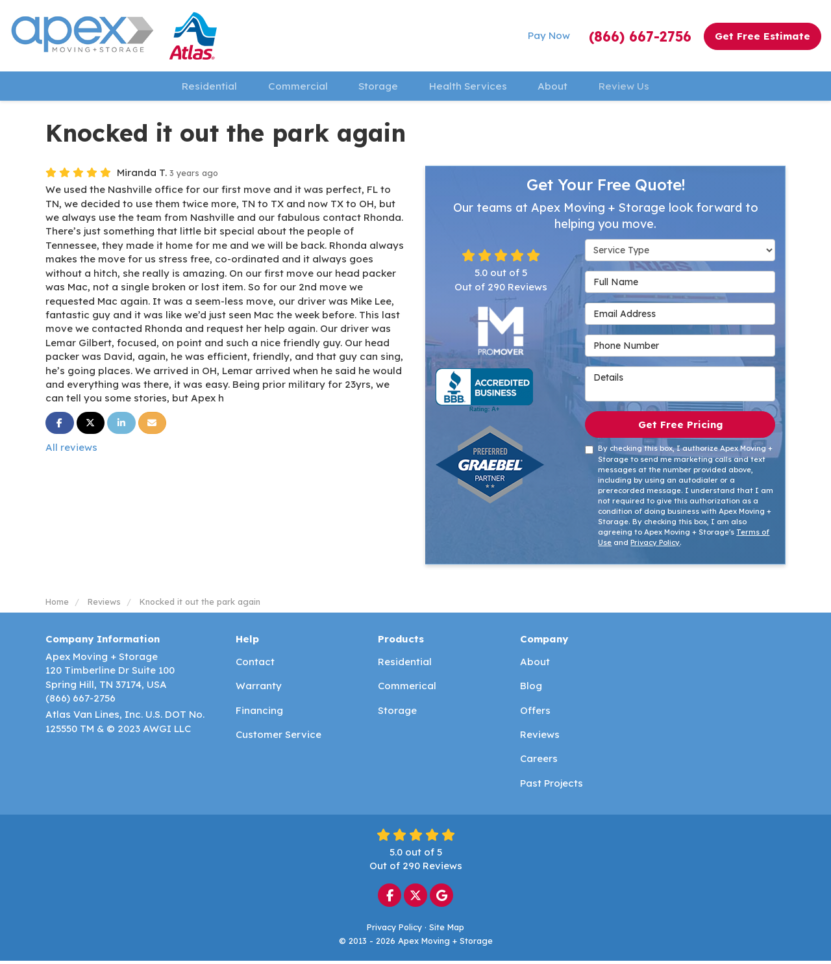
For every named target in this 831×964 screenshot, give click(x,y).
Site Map (446, 930)
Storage (397, 713)
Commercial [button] (287, 87)
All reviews (71, 450)
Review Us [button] (641, 87)
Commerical (407, 689)
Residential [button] (192, 87)
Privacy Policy (655, 545)
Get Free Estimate (762, 36)
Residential (405, 665)
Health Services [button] (471, 87)
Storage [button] (374, 87)
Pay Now (549, 35)
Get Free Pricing (680, 427)
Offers (535, 713)
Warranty (259, 689)
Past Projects (551, 786)
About (535, 665)
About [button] (563, 87)
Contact (255, 665)
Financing (259, 713)
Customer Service (278, 737)
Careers (539, 761)
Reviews (540, 737)
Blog (531, 689)
